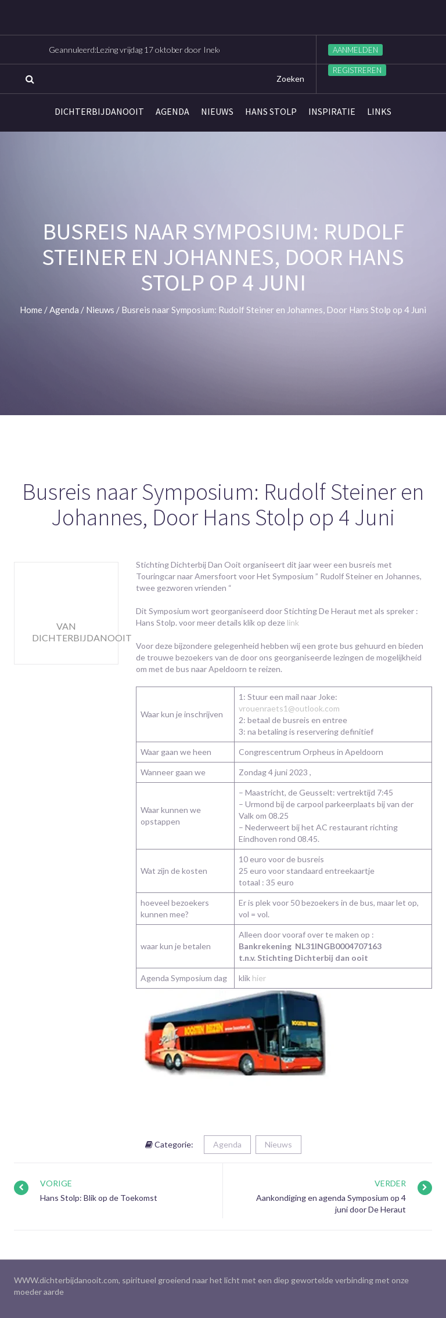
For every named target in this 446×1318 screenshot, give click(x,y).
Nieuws (217, 111)
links (379, 111)
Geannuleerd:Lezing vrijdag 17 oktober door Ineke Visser (148, 50)
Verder (390, 1183)
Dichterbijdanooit (99, 111)
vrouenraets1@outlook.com (289, 708)
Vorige (56, 1183)
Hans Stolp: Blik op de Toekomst (98, 1198)
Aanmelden (355, 50)
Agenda (172, 111)
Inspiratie (331, 111)
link (292, 622)
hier (259, 978)
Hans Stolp (271, 111)
